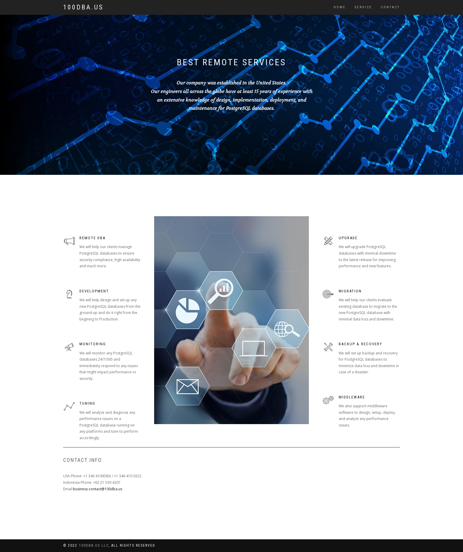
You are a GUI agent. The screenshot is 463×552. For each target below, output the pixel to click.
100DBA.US (83, 7)
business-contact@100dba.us (97, 488)
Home (340, 7)
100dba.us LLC (94, 545)
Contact (390, 7)
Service (363, 7)
